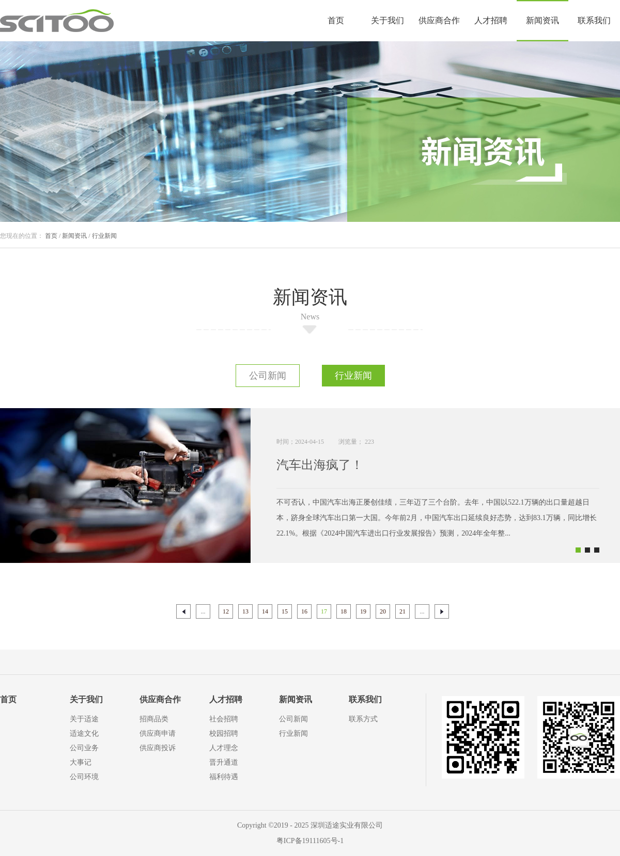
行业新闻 (104, 235)
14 (265, 611)
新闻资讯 (74, 235)
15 (285, 611)
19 (363, 611)
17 (324, 611)
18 (343, 611)
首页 (336, 20)
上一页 (183, 611)
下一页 (441, 611)
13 (245, 611)
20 (383, 611)
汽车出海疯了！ (319, 465)
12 (226, 611)
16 (304, 611)
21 (402, 611)
